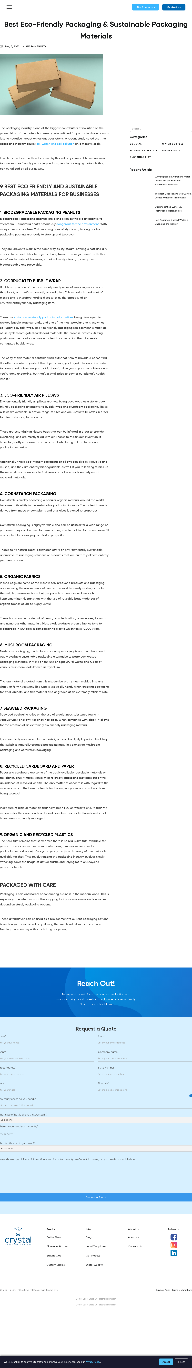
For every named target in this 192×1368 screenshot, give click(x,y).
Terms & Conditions (182, 1290)
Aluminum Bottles (57, 1246)
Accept (166, 1361)
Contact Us (174, 7)
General (136, 144)
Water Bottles (173, 144)
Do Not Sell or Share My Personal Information (96, 1299)
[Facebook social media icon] (174, 1237)
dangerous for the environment (77, 224)
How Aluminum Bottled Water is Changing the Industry (171, 222)
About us (133, 1237)
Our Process (93, 1256)
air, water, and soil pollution (55, 143)
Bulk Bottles (54, 1256)
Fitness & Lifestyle (144, 150)
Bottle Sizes (54, 1237)
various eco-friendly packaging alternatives (43, 317)
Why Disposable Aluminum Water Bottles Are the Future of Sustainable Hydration (172, 181)
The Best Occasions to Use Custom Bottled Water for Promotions (173, 196)
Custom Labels (56, 1265)
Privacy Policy (163, 1290)
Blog (88, 1237)
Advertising (171, 150)
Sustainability (36, 46)
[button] (9, 7)
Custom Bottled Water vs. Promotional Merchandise (168, 209)
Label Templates (96, 1246)
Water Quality (94, 1265)
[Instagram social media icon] (174, 1245)
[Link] (18, 1236)
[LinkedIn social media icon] (174, 1253)
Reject (181, 1361)
